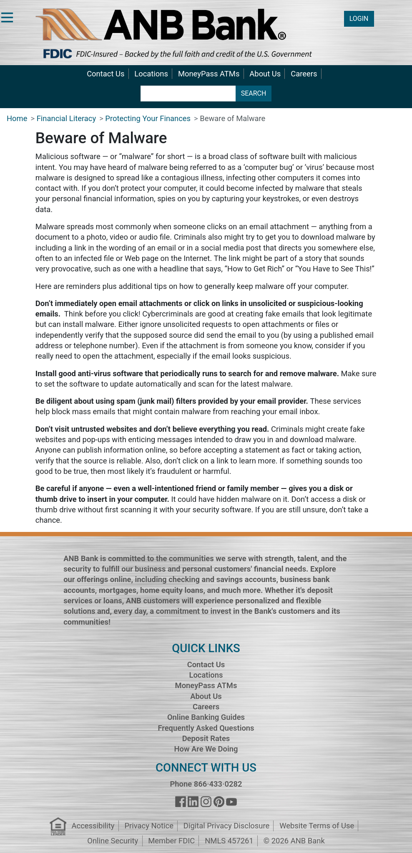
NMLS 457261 (229, 840)
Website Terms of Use (316, 825)
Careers (304, 73)
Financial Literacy (66, 118)
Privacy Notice (148, 825)
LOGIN (359, 19)
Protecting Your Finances (148, 118)
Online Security (112, 840)
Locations (151, 73)
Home (17, 118)
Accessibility (93, 825)
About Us (265, 73)
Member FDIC (171, 840)
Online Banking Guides (206, 717)
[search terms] (188, 93)
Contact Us (105, 73)
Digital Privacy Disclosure (226, 825)
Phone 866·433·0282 (206, 784)
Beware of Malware (232, 118)
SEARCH (253, 93)
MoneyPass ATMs (208, 73)
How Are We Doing (206, 748)
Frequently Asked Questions (206, 728)
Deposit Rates (206, 738)
